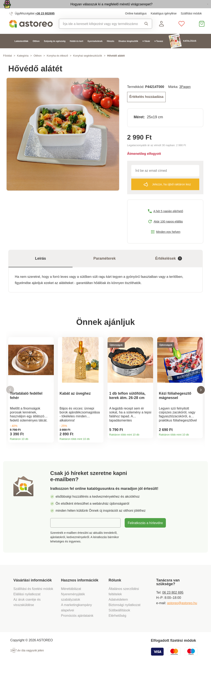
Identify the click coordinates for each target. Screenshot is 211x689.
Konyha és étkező (57, 65)
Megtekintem (184, 9)
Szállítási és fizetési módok (33, 608)
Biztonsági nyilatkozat (124, 624)
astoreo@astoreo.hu (182, 622)
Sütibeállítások (119, 629)
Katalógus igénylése (164, 23)
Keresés (146, 33)
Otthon (36, 51)
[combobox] (98, 33)
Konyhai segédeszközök (87, 65)
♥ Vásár (146, 51)
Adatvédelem (118, 619)
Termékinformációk (49, 449)
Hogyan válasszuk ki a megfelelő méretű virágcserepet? (86, 9)
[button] (10, 404)
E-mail (58, 542)
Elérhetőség (117, 635)
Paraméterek (104, 267)
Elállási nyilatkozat (26, 613)
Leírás (40, 267)
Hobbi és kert (76, 51)
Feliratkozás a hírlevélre (145, 542)
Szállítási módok (191, 23)
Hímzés (110, 51)
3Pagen (185, 96)
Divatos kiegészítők (128, 51)
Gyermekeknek (95, 51)
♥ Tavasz (158, 51)
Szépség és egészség (55, 51)
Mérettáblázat (71, 608)
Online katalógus (136, 23)
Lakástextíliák (21, 51)
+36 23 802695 (45, 23)
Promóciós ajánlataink (77, 635)
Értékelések (168, 267)
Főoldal (7, 65)
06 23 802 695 (172, 612)
